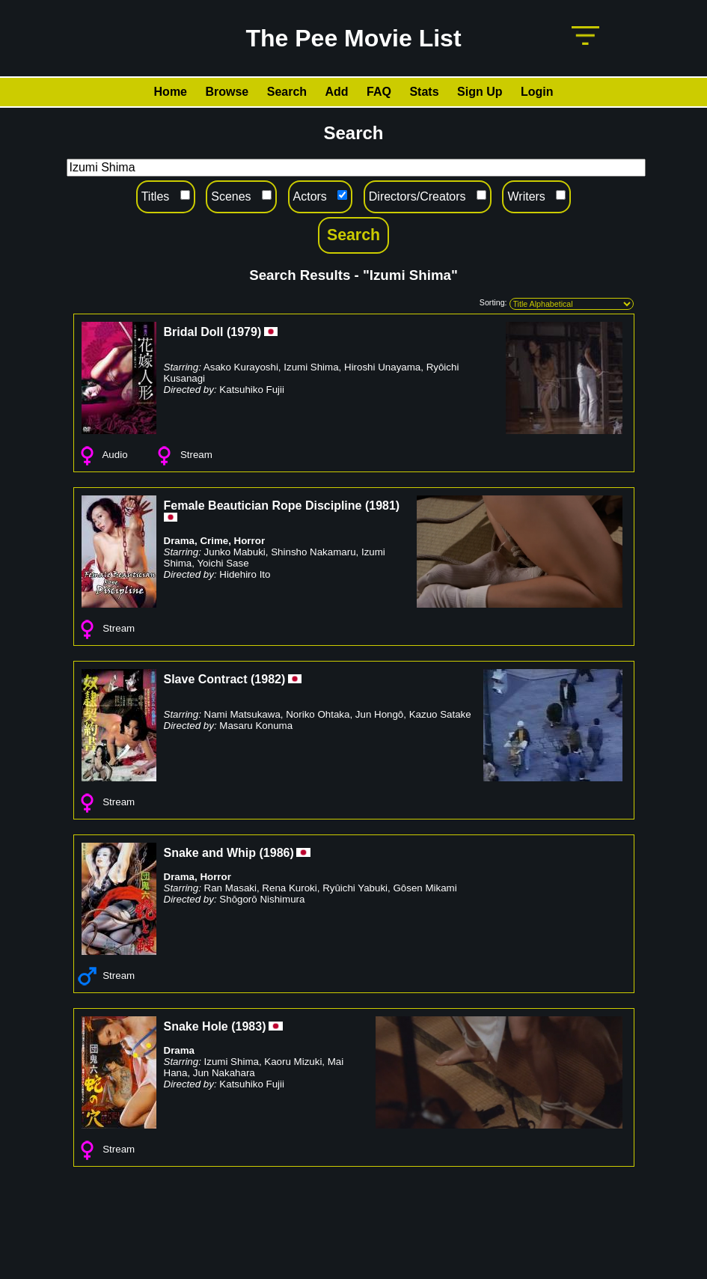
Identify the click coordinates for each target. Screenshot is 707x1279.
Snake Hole (196, 1026)
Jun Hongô (379, 714)
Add (337, 91)
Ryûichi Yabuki (355, 888)
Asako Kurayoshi (240, 367)
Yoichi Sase (222, 563)
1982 (267, 679)
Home (170, 91)
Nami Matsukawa (242, 714)
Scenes (231, 196)
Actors (310, 196)
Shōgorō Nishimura (261, 899)
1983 (249, 1026)
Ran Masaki (230, 888)
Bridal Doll (194, 332)
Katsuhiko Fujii (251, 389)
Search (287, 91)
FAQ (379, 91)
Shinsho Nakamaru (313, 552)
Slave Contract (206, 679)
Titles (155, 196)
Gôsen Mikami (424, 888)
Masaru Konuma (256, 725)
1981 (382, 505)
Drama (179, 540)
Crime (214, 540)
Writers (526, 196)
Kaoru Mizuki (293, 1061)
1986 (276, 852)
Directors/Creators (417, 196)
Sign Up (479, 91)
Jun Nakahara (224, 1072)
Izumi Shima (311, 367)
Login (537, 91)
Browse (226, 91)
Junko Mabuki (235, 552)
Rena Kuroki (289, 888)
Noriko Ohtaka (317, 714)
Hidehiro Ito (244, 574)
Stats (423, 91)
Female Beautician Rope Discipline (263, 505)
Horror (249, 540)
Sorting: (493, 302)
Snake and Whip (210, 852)
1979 (243, 332)
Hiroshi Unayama (382, 367)
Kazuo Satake (440, 714)
